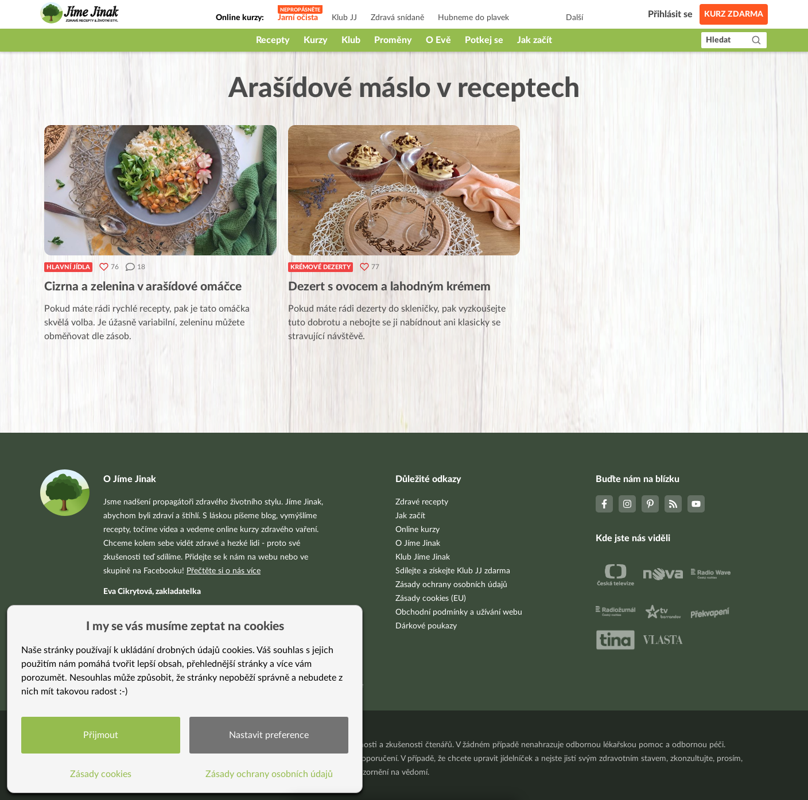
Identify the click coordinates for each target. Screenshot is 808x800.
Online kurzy (417, 530)
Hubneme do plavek (473, 18)
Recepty (273, 40)
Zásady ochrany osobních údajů (451, 585)
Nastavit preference (269, 735)
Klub (350, 40)
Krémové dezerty (320, 267)
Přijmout (100, 735)
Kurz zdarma (733, 14)
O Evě (438, 40)
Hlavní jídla (68, 267)
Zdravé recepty (421, 502)
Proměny (393, 40)
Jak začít (534, 40)
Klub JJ (344, 18)
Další (574, 18)
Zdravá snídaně (397, 18)
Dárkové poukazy (426, 626)
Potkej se (484, 40)
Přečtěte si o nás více (224, 571)
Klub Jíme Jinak (422, 557)
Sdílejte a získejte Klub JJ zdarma (452, 571)
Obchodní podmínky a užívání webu (458, 612)
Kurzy (316, 40)
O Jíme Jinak (417, 543)
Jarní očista (298, 18)
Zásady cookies (100, 774)
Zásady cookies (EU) (430, 599)
